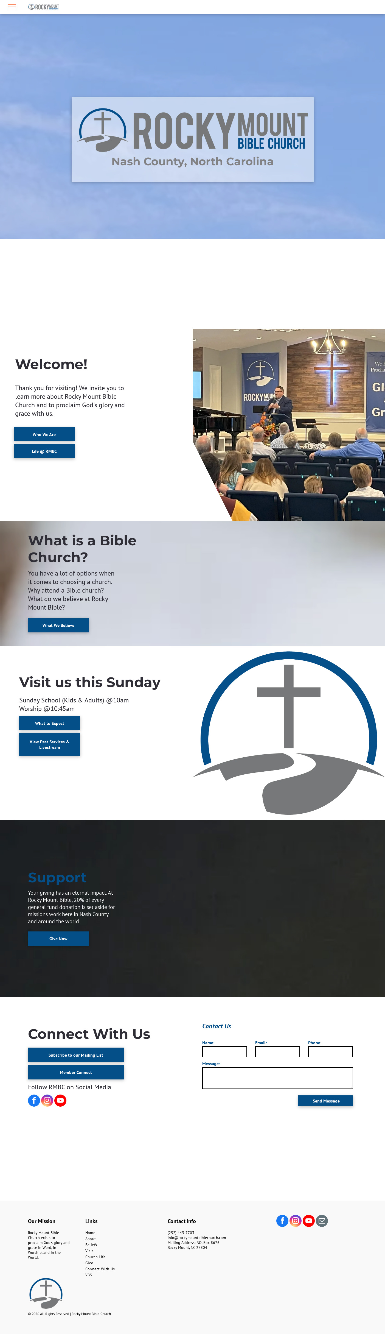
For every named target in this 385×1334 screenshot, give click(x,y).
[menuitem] (124, 1233)
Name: (208, 1042)
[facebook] (34, 1101)
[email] (322, 1221)
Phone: (314, 1042)
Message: (211, 1063)
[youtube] (60, 1101)
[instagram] (47, 1101)
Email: (261, 1042)
